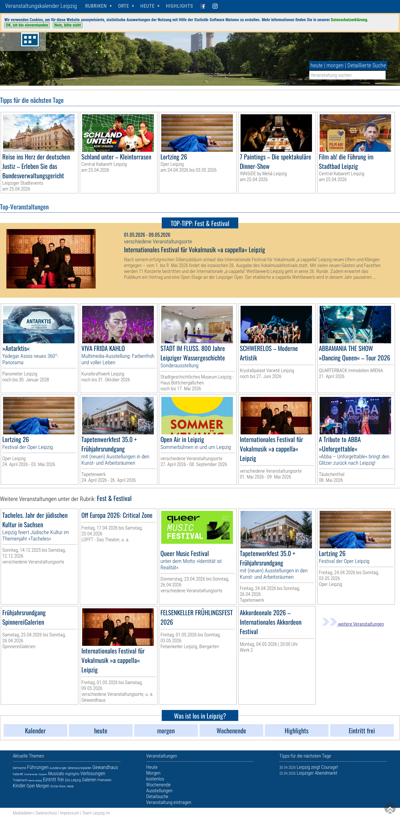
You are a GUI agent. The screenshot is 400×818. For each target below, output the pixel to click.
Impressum (69, 812)
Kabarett (18, 774)
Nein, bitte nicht (67, 25)
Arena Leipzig (35, 780)
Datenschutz (46, 812)
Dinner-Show (58, 786)
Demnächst (19, 768)
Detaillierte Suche (366, 65)
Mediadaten (23, 812)
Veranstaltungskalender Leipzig (41, 6)
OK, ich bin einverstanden (27, 25)
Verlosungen (92, 773)
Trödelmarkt (20, 780)
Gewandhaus (105, 767)
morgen (335, 65)
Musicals (56, 773)
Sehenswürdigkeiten (79, 768)
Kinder (19, 786)
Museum (43, 774)
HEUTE (147, 6)
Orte (123, 6)
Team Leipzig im (96, 812)
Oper (31, 785)
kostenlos (155, 779)
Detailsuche (157, 796)
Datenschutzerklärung (349, 19)
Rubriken (96, 6)
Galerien (89, 779)
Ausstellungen (58, 768)
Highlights (179, 6)
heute (316, 65)
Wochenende (31, 774)
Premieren (104, 780)
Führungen (38, 767)
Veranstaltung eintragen (168, 802)
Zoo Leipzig (73, 780)
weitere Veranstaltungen (353, 624)
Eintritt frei (53, 779)
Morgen (42, 785)
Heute (70, 786)
